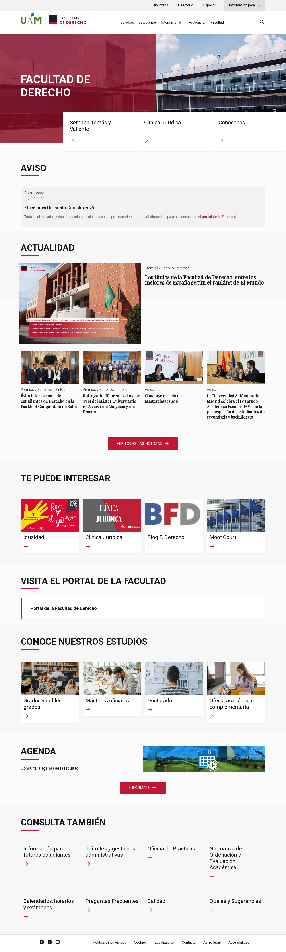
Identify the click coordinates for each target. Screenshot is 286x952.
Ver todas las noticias (139, 443)
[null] (261, 22)
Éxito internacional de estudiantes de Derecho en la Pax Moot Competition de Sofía (50, 383)
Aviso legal (212, 942)
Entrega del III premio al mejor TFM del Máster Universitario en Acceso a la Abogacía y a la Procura (112, 386)
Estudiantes (147, 22)
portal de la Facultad (219, 217)
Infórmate (139, 788)
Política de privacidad (109, 942)
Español (209, 5)
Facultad (217, 22)
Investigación (195, 22)
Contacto (189, 942)
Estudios (127, 22)
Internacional (171, 22)
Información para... (243, 5)
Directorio (185, 5)
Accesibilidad (238, 942)
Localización (164, 942)
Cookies (140, 942)
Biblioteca (160, 5)
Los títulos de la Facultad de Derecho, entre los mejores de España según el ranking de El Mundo (143, 303)
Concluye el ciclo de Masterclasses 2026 (174, 381)
